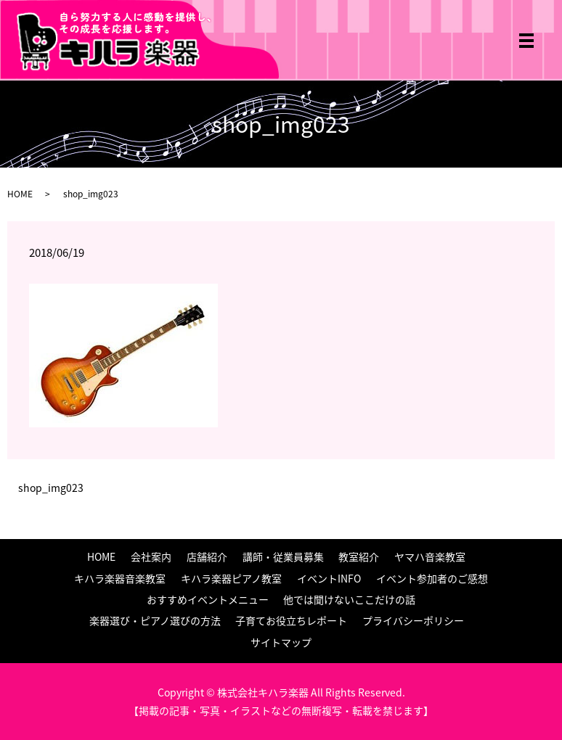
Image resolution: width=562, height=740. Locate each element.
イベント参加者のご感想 (432, 578)
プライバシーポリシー (413, 620)
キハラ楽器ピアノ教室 (231, 578)
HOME (20, 193)
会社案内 (151, 556)
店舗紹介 (207, 556)
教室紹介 (358, 556)
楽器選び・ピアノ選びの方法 (155, 620)
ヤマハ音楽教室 (429, 556)
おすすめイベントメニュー (208, 599)
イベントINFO (329, 578)
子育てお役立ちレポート (291, 620)
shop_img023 (51, 488)
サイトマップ (281, 642)
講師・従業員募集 (283, 556)
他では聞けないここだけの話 (349, 599)
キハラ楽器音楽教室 (120, 578)
